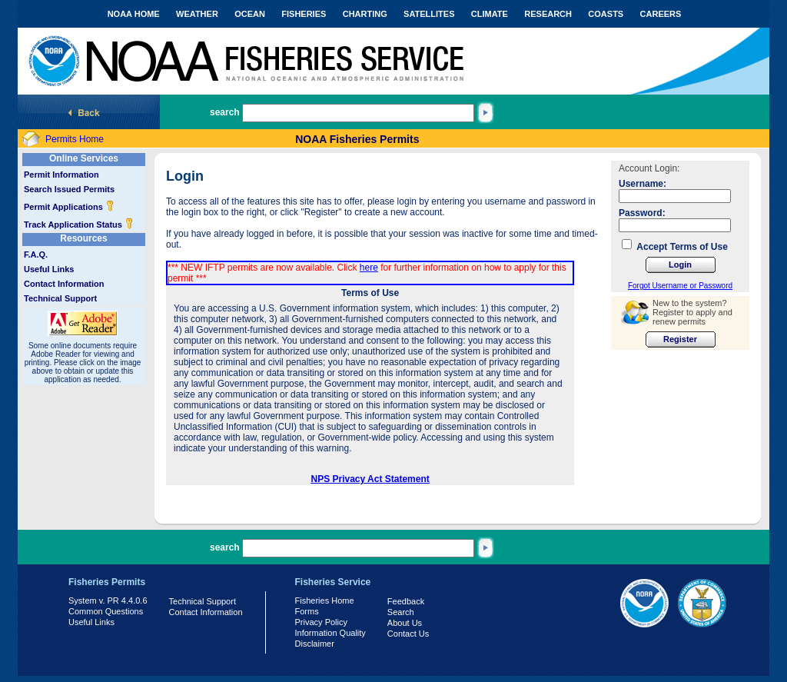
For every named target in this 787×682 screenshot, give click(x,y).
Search (400, 612)
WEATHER (197, 13)
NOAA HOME (134, 13)
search (225, 112)
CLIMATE (489, 13)
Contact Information (64, 283)
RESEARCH (548, 13)
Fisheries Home (324, 600)
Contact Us (408, 633)
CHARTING (365, 13)
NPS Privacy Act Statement (370, 479)
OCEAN (249, 13)
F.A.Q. (36, 254)
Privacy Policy (321, 622)
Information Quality (330, 632)
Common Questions (105, 611)
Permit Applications (69, 206)
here (369, 267)
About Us (404, 622)
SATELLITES (428, 13)
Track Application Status (79, 224)
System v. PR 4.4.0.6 (108, 600)
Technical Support (60, 298)
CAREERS (661, 13)
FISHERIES (303, 13)
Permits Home (74, 139)
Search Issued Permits (69, 189)
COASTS (605, 13)
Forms (307, 611)
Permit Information (61, 174)
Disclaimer (314, 643)
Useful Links (49, 269)
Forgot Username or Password (680, 285)
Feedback (405, 601)
